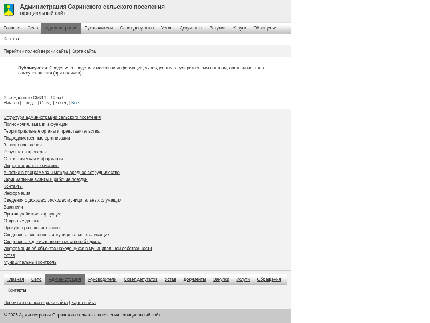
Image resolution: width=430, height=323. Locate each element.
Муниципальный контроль (30, 262)
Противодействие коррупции (33, 214)
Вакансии (13, 207)
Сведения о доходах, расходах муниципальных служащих (62, 200)
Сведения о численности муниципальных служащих (56, 234)
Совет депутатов (137, 28)
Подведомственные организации (37, 138)
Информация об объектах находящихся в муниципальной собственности (78, 248)
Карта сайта (83, 51)
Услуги (239, 28)
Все (75, 102)
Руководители (99, 28)
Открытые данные (22, 220)
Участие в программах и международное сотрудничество (62, 172)
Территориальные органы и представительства (52, 131)
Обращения (265, 28)
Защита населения (23, 145)
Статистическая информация (33, 158)
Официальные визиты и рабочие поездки (46, 179)
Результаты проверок (25, 151)
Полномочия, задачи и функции (36, 124)
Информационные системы (31, 165)
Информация (17, 193)
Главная (12, 28)
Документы (191, 28)
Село (33, 28)
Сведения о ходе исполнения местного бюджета (52, 241)
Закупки (218, 28)
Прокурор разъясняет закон (32, 227)
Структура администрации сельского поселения (52, 117)
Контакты (13, 38)
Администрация (61, 28)
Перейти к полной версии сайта (36, 51)
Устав (166, 28)
